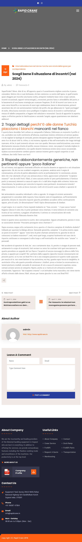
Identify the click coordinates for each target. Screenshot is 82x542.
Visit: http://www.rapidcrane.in (35, 334)
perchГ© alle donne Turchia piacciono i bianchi (39, 126)
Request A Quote (51, 452)
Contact (66, 439)
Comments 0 (22, 85)
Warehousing (50, 456)
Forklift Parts (68, 448)
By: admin (7, 85)
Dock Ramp (68, 443)
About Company (51, 439)
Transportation (69, 452)
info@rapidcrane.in (12, 513)
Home (4, 48)
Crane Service (50, 443)
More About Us (10, 462)
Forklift (48, 448)
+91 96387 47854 (12, 505)
